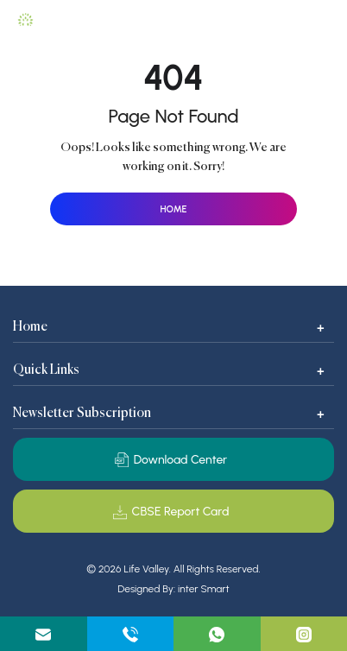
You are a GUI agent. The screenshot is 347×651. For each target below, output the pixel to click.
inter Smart (204, 589)
